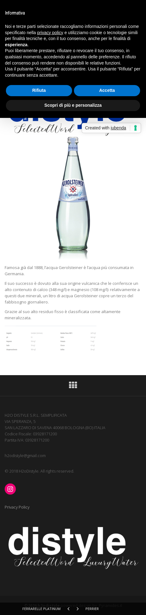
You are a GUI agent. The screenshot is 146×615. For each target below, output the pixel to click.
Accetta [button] (107, 90)
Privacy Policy (17, 507)
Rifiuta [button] (39, 90)
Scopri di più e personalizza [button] (73, 105)
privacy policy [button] (50, 32)
